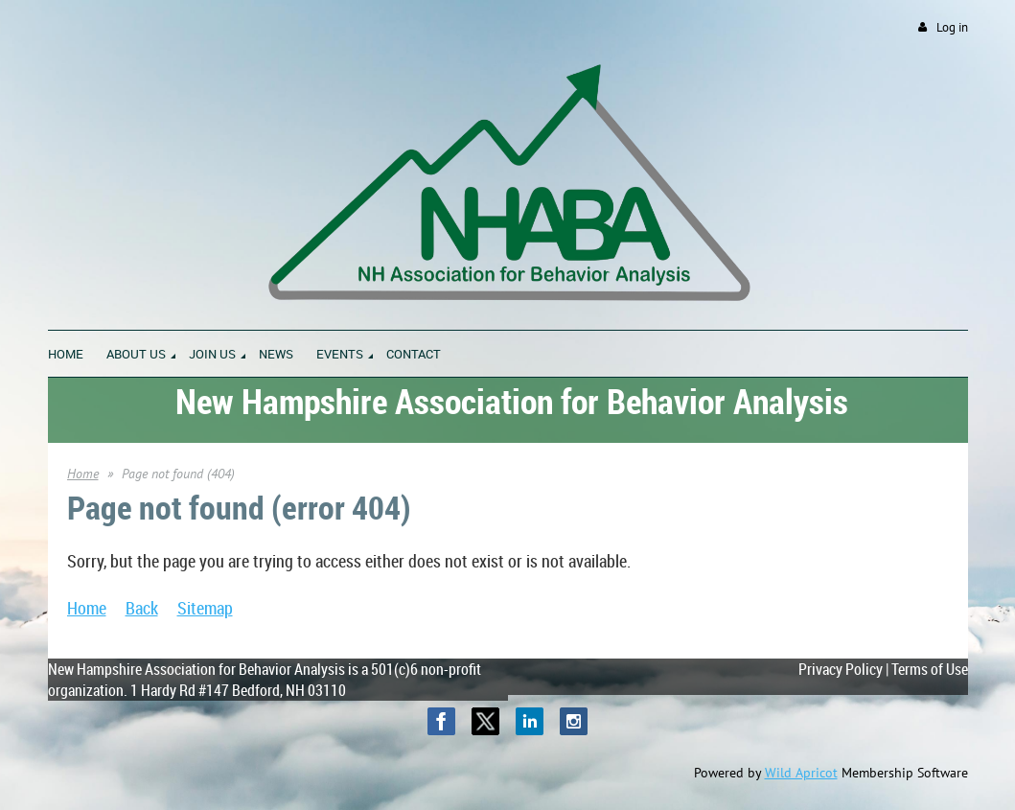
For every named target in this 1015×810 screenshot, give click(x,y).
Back (142, 607)
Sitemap (205, 607)
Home (83, 473)
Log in (952, 27)
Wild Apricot (801, 772)
